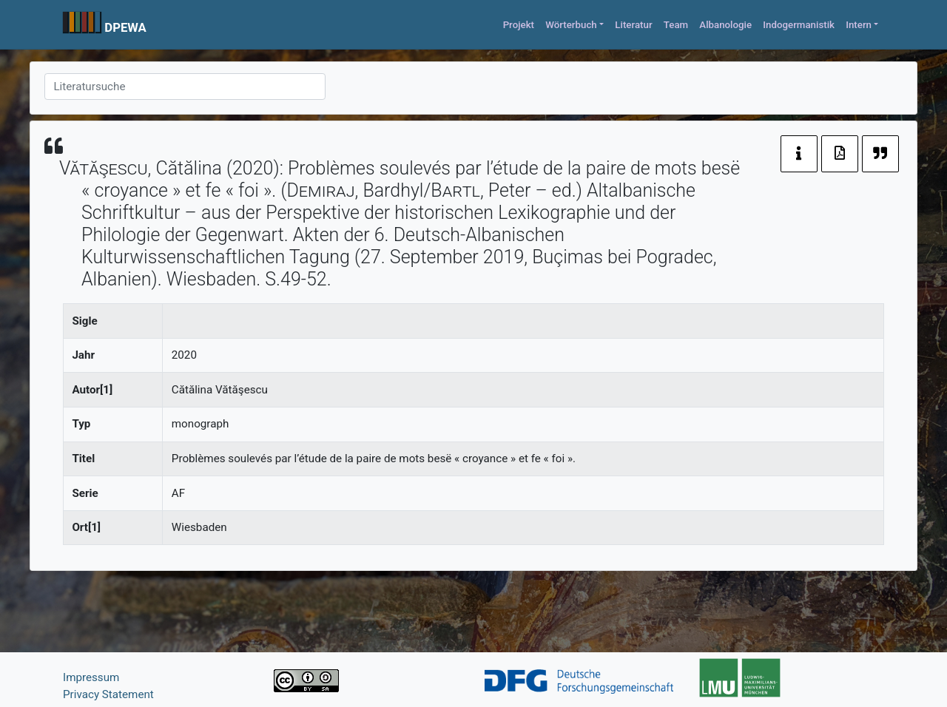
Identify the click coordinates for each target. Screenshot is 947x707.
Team (676, 24)
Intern (859, 24)
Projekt (518, 24)
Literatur (633, 24)
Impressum (91, 677)
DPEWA (125, 27)
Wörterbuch (571, 24)
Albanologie (725, 24)
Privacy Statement (108, 694)
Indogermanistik (799, 24)
